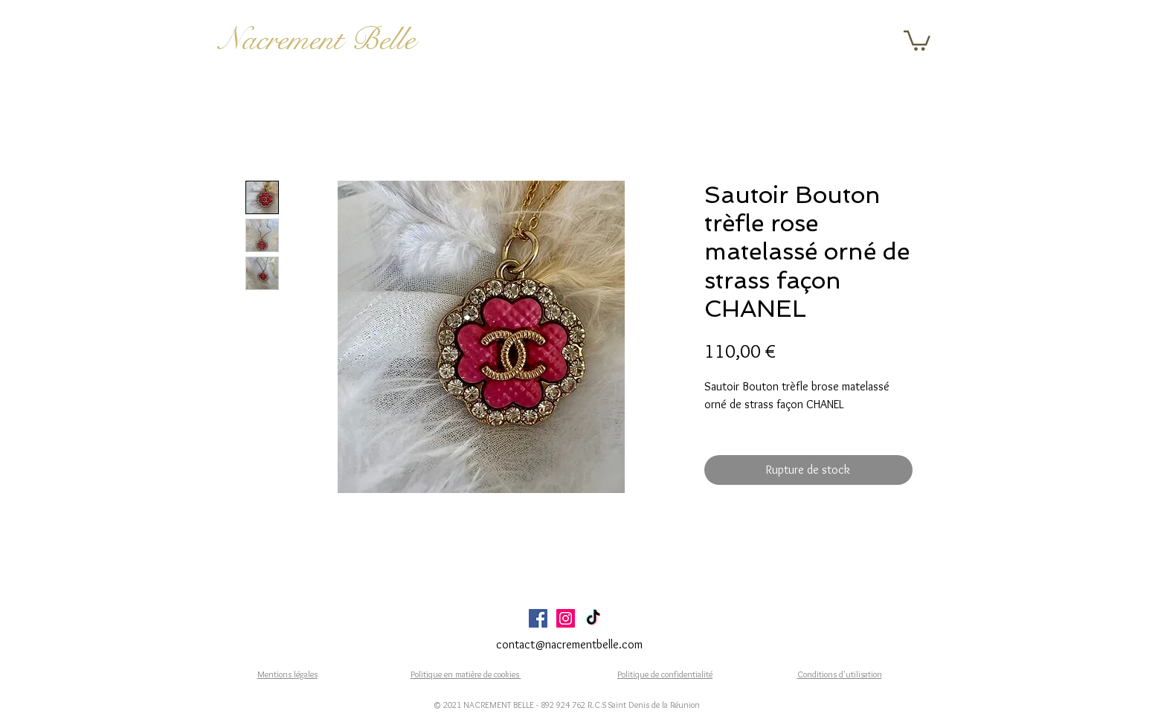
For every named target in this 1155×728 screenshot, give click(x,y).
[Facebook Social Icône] (538, 618)
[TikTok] (593, 618)
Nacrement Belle (317, 39)
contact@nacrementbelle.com (569, 644)
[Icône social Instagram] (565, 618)
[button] (917, 39)
